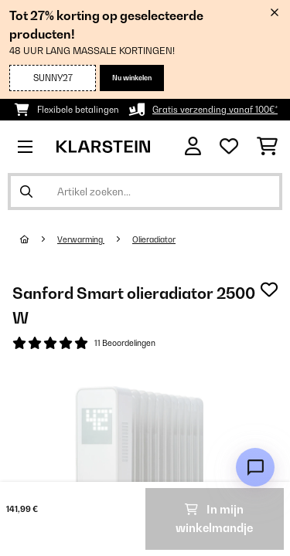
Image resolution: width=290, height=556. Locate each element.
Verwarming (80, 239)
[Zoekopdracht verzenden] (26, 191)
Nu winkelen (132, 77)
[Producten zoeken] (145, 191)
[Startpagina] (38, 239)
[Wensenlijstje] (229, 147)
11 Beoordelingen (124, 343)
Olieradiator (154, 239)
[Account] (193, 146)
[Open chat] (255, 467)
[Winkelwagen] (267, 147)
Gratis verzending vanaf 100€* (215, 109)
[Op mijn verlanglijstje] (269, 289)
